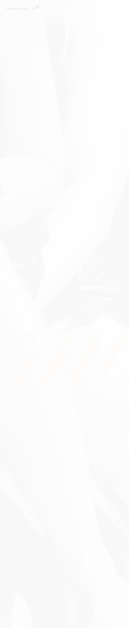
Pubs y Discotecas (101, 7)
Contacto (6, 9)
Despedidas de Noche (46, 7)
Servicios (82, 7)
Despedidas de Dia (21, 7)
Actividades (67, 7)
